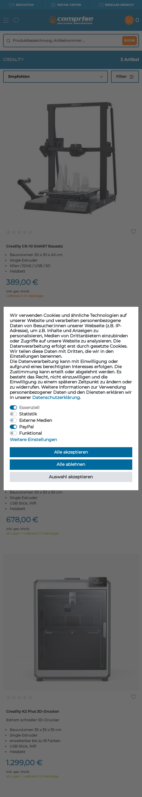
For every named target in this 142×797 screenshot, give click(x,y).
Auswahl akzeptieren (71, 477)
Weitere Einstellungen (33, 439)
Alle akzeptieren (71, 452)
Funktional (30, 433)
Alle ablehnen (71, 464)
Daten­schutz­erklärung (56, 397)
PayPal (26, 426)
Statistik (28, 414)
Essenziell (29, 407)
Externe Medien (35, 420)
